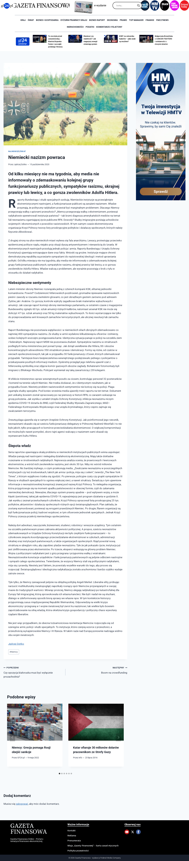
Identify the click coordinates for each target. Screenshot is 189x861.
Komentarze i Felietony (109, 27)
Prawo (123, 20)
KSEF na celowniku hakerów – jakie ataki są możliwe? (127, 39)
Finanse (150, 20)
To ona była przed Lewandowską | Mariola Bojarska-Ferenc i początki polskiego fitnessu (55, 41)
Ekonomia (112, 20)
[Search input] (126, 5)
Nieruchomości (75, 27)
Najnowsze (13, 151)
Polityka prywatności (78, 850)
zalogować (22, 803)
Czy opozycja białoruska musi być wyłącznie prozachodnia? (33, 672)
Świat (31, 20)
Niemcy (14, 652)
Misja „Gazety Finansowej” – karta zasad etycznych (93, 845)
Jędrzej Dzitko (20, 164)
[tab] (59, 773)
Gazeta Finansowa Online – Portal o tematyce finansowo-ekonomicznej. (26, 840)
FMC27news (162, 20)
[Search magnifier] (138, 5)
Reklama (71, 835)
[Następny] (118, 737)
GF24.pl (21, 757)
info (80, 757)
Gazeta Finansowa (28, 829)
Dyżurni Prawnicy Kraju (74, 20)
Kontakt (71, 830)
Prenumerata (74, 840)
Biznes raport (97, 20)
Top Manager (136, 20)
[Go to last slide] (12, 737)
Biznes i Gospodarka (47, 20)
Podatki (90, 27)
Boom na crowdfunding (97, 670)
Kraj (23, 20)
